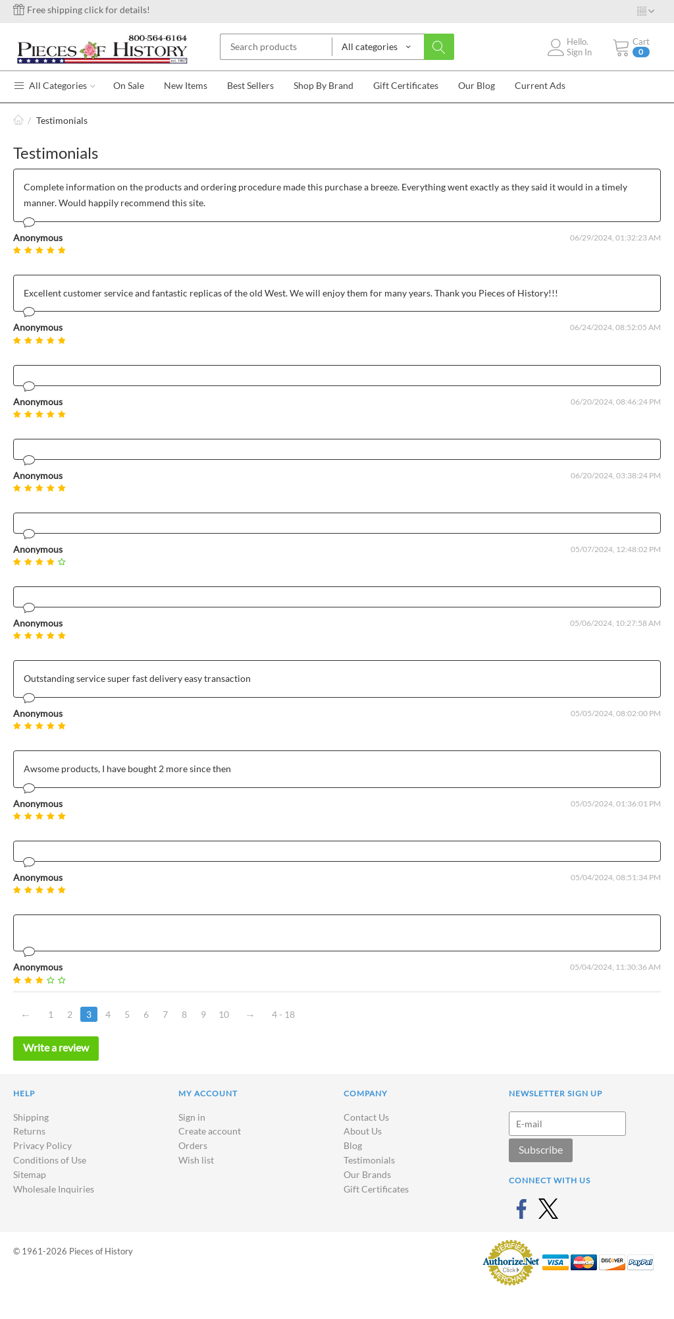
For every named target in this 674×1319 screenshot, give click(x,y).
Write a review (56, 1047)
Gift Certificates (376, 1188)
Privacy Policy (42, 1145)
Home (18, 120)
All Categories (54, 85)
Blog (353, 1145)
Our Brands (367, 1174)
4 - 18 (283, 1014)
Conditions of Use (49, 1159)
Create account (209, 1131)
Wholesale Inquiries (53, 1188)
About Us (363, 1131)
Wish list (196, 1159)
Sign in (191, 1117)
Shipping (31, 1117)
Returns (29, 1131)
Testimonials (369, 1159)
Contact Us (366, 1117)
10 (224, 1014)
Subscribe (541, 1149)
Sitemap (29, 1174)
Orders (192, 1145)
